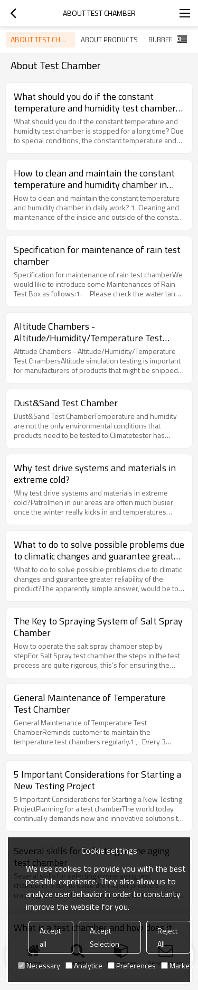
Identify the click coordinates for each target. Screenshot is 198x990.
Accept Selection (104, 937)
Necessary (39, 965)
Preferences (132, 965)
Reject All (167, 937)
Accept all (50, 937)
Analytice (83, 965)
